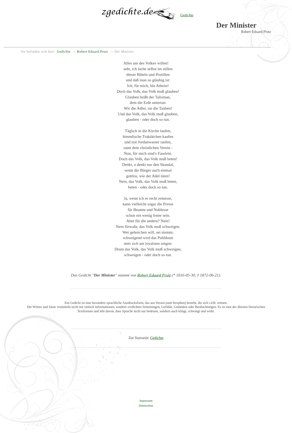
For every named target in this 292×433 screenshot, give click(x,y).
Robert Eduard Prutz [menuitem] (92, 51)
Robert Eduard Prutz (154, 275)
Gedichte (156, 338)
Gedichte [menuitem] (63, 51)
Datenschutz (146, 405)
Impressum (146, 400)
